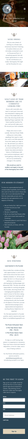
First (4, 403)
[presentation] (14, 424)
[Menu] (25, 9)
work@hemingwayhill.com (16, 318)
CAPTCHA (5, 420)
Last (4, 409)
